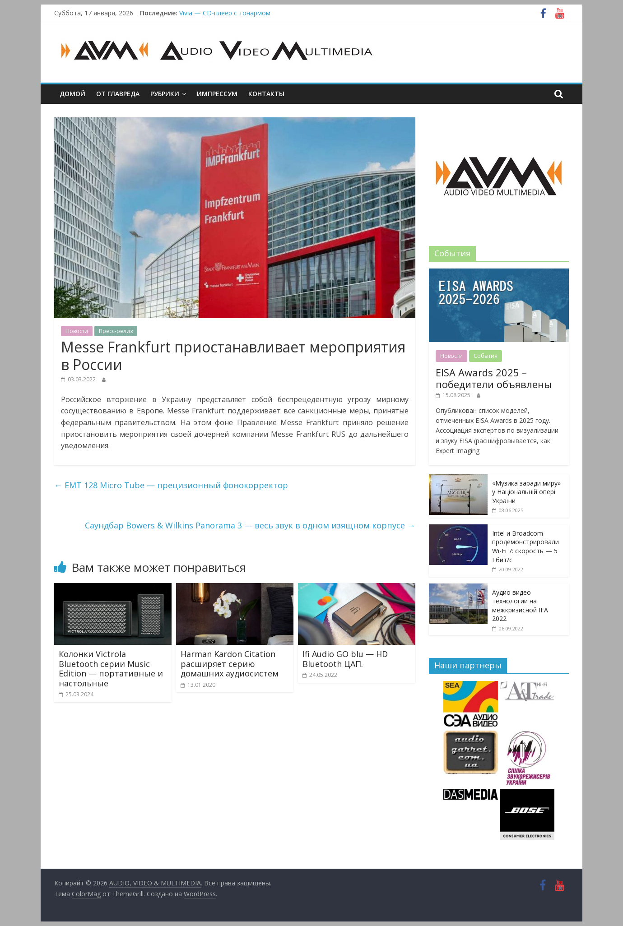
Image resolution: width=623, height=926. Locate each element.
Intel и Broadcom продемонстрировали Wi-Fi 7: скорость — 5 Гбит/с (525, 546)
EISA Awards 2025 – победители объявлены (494, 378)
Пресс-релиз (116, 331)
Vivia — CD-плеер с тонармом (224, 13)
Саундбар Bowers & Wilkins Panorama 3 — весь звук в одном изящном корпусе (250, 525)
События (485, 356)
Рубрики (164, 93)
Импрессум (217, 93)
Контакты (266, 93)
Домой (72, 93)
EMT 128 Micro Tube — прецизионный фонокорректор (171, 485)
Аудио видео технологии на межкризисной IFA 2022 (520, 605)
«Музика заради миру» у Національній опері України (526, 492)
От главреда (117, 93)
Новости (76, 331)
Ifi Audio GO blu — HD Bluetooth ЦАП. (345, 658)
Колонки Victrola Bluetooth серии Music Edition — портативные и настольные (111, 668)
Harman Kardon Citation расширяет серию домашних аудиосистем (230, 663)
